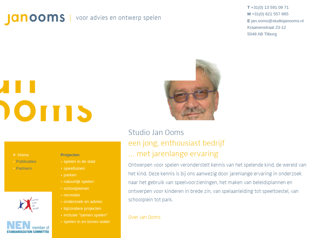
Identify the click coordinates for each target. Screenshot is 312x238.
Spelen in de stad (79, 161)
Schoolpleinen (77, 188)
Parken (70, 175)
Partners (24, 168)
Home (23, 155)
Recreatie (72, 195)
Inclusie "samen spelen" (86, 215)
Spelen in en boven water (87, 221)
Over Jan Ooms (144, 217)
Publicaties (26, 161)
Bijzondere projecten (82, 208)
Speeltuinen (74, 168)
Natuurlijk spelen (79, 181)
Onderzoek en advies (83, 201)
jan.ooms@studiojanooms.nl (277, 20)
